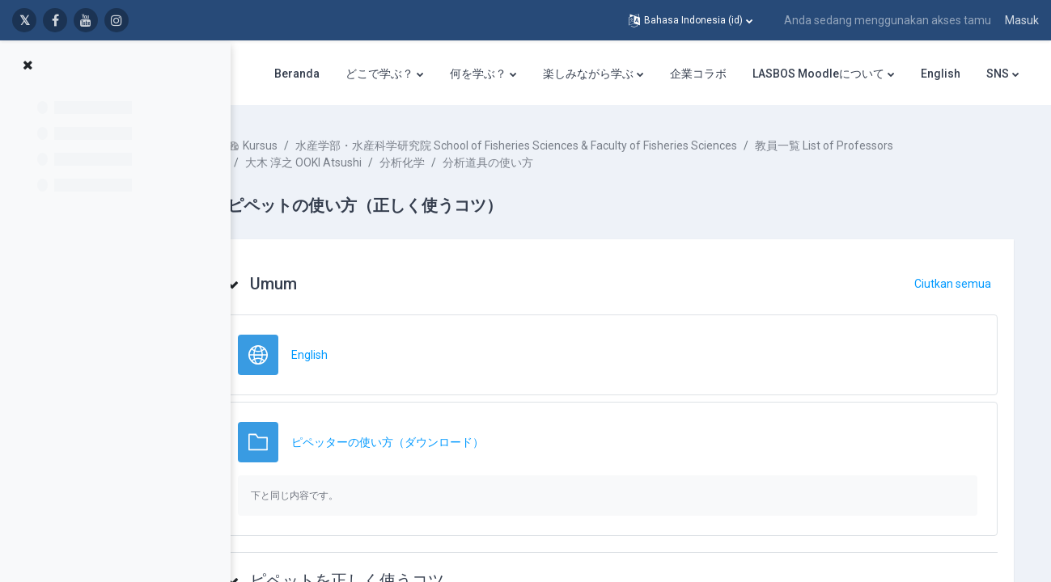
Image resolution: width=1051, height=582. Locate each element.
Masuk (1022, 20)
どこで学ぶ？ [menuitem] (379, 73)
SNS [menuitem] (997, 73)
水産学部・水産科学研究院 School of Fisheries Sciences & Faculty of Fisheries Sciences (565, 145)
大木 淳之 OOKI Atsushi (352, 162)
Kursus (308, 145)
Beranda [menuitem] (297, 73)
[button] (690, 20)
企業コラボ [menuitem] (698, 73)
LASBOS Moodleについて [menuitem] (818, 73)
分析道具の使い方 (536, 162)
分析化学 (450, 162)
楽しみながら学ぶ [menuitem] (588, 73)
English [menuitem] (940, 73)
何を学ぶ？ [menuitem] (478, 73)
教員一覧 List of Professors (872, 145)
